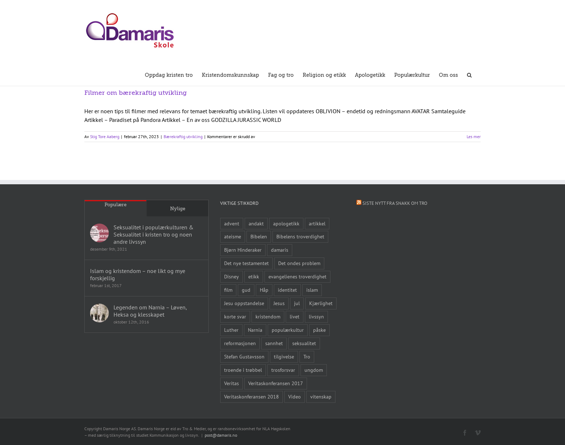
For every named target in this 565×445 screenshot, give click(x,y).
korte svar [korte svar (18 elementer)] (235, 316)
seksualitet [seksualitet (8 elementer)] (304, 343)
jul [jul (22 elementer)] (297, 303)
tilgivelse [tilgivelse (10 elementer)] (284, 356)
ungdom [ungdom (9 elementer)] (313, 369)
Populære (115, 204)
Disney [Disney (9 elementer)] (231, 276)
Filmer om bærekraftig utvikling (135, 92)
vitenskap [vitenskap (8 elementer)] (321, 396)
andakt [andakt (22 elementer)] (256, 223)
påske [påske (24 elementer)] (319, 329)
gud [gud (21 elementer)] (246, 289)
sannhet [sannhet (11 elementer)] (274, 343)
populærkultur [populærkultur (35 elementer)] (288, 329)
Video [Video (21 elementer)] (294, 396)
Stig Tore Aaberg (104, 136)
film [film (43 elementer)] (228, 289)
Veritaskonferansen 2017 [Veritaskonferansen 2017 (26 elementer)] (275, 383)
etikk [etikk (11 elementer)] (253, 276)
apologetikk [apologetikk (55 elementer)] (286, 223)
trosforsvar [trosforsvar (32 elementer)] (283, 369)
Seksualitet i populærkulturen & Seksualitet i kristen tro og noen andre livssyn (153, 234)
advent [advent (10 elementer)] (231, 223)
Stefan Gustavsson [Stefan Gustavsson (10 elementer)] (244, 356)
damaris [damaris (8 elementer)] (279, 249)
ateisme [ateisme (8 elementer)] (232, 236)
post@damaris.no (221, 435)
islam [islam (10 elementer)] (312, 289)
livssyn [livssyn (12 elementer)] (316, 316)
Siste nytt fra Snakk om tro (394, 203)
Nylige (177, 208)
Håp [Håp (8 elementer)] (264, 289)
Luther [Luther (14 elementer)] (231, 329)
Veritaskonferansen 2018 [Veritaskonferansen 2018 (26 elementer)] (251, 396)
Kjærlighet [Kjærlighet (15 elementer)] (321, 303)
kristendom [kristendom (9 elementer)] (267, 316)
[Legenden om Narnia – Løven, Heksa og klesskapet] (99, 313)
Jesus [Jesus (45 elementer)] (279, 303)
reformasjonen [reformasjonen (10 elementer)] (240, 343)
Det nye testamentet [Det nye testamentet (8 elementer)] (246, 263)
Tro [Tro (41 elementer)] (306, 356)
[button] (469, 74)
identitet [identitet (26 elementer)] (287, 289)
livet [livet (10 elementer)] (294, 316)
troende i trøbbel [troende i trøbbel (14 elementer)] (243, 369)
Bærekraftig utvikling (183, 136)
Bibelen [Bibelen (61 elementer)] (258, 236)
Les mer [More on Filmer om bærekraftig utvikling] (474, 136)
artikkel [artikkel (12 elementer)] (317, 223)
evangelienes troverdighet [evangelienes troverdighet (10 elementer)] (297, 276)
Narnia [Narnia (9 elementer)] (255, 329)
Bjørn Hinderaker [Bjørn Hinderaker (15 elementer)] (243, 249)
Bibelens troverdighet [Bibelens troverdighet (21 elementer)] (300, 236)
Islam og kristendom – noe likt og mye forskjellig (137, 274)
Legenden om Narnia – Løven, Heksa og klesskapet (150, 311)
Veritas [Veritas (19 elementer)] (231, 383)
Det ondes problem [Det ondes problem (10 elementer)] (299, 263)
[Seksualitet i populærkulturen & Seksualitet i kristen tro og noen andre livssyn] (99, 233)
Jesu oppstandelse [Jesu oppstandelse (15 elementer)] (244, 303)
